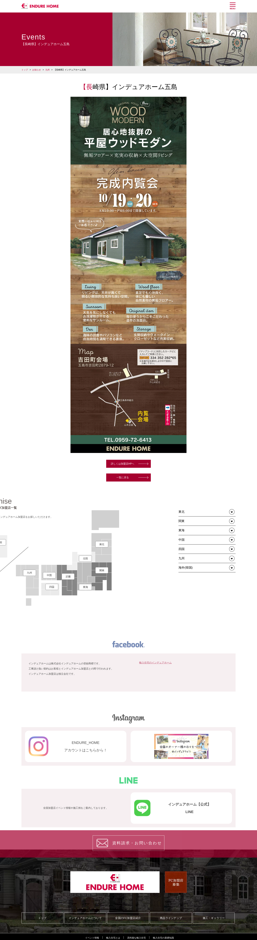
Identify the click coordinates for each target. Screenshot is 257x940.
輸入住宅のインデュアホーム (155, 693)
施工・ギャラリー (214, 917)
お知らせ (36, 70)
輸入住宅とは (113, 937)
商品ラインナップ (171, 917)
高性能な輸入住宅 (136, 937)
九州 (47, 70)
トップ (24, 70)
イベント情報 (92, 937)
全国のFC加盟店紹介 (128, 917)
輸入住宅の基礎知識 (163, 937)
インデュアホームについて (85, 917)
